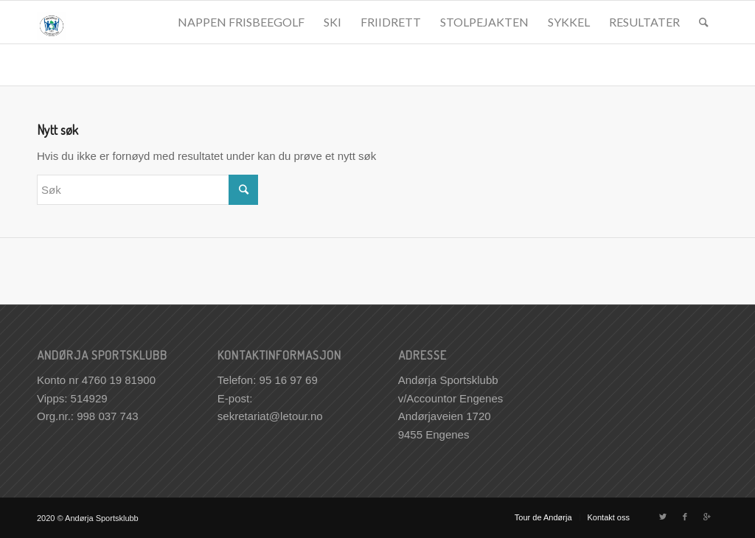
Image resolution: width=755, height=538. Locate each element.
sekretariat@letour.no (270, 416)
